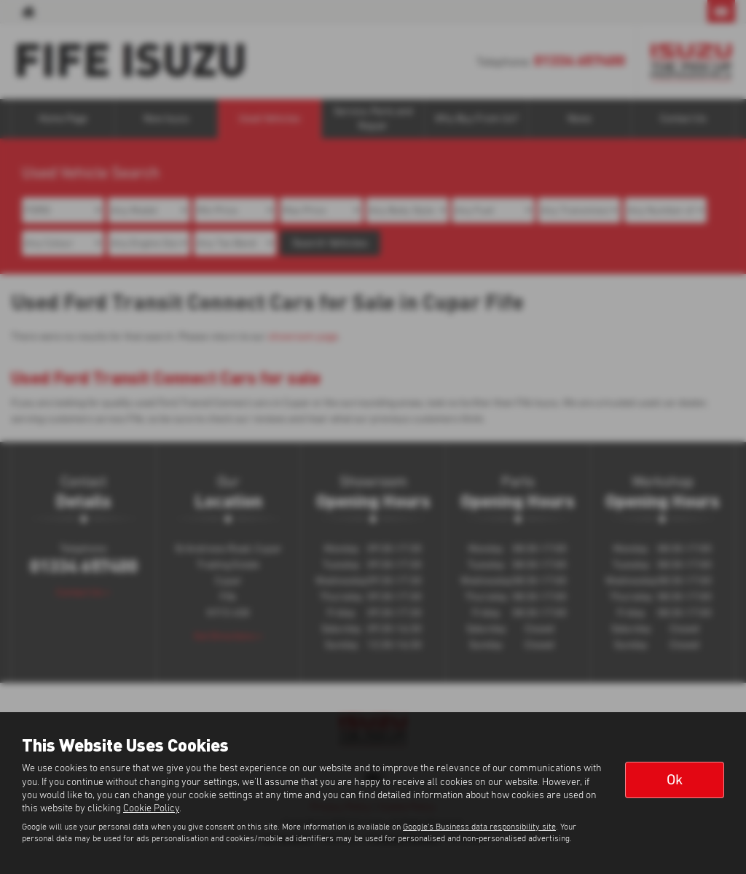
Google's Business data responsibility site (479, 827)
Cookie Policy (151, 808)
